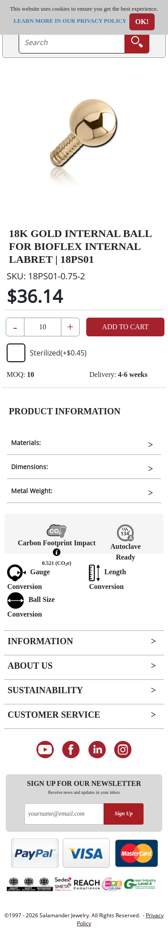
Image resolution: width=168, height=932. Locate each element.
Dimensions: (29, 466)
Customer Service (54, 714)
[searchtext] (72, 42)
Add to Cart (125, 327)
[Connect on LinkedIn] (97, 749)
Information (40, 641)
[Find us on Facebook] (71, 749)
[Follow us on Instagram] (123, 749)
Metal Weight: (31, 490)
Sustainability (45, 690)
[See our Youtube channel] (45, 749)
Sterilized (47, 352)
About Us (30, 665)
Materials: (26, 442)
